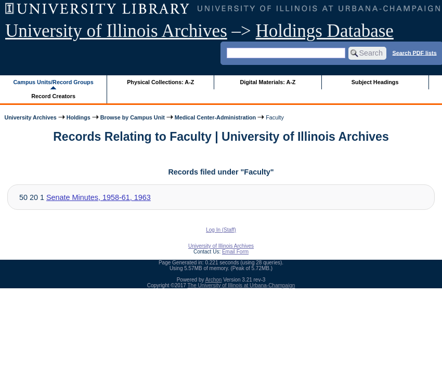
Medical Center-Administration (215, 117)
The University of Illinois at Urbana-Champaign (241, 285)
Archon (213, 280)
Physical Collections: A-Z (160, 82)
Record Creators (53, 96)
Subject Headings (375, 82)
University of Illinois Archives (116, 31)
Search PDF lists (414, 52)
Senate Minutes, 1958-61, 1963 (98, 197)
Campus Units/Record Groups (54, 82)
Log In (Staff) (221, 230)
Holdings (78, 117)
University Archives (30, 117)
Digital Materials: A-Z (267, 82)
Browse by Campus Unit (132, 117)
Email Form (235, 252)
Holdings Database (325, 31)
